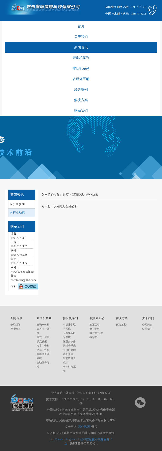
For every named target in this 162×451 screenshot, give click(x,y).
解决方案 (81, 100)
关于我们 (81, 37)
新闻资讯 (81, 47)
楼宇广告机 (43, 345)
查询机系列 (81, 58)
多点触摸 (42, 341)
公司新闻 (15, 324)
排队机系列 (81, 68)
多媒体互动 (81, 79)
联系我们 (81, 110)
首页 (81, 26)
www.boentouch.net (22, 271)
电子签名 (94, 328)
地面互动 (94, 324)
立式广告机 (43, 349)
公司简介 (147, 324)
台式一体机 (43, 337)
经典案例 (81, 89)
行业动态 (92, 194)
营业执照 (84, 426)
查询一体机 (43, 324)
